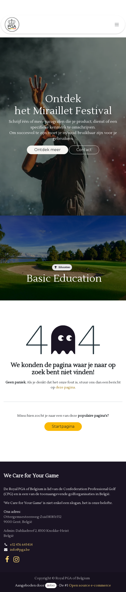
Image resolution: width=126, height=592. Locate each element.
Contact (84, 149)
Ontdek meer (47, 149)
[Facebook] (7, 559)
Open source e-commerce (90, 585)
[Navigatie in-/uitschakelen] (116, 24)
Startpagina (63, 426)
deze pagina (65, 387)
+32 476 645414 (21, 545)
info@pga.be (20, 550)
